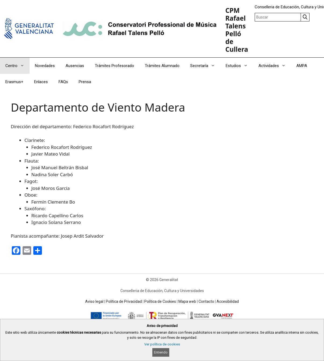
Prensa (85, 81)
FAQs (63, 81)
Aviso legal (94, 301)
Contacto (206, 301)
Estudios (239, 66)
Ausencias (75, 65)
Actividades (274, 66)
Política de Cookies (160, 301)
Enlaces (41, 81)
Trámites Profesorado (114, 65)
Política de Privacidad (124, 301)
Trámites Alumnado (162, 65)
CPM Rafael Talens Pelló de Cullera (236, 30)
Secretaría (205, 66)
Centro (17, 66)
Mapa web (187, 301)
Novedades (45, 65)
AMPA (301, 65)
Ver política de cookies (162, 344)
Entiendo (161, 353)
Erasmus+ (14, 81)
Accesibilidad (228, 301)
